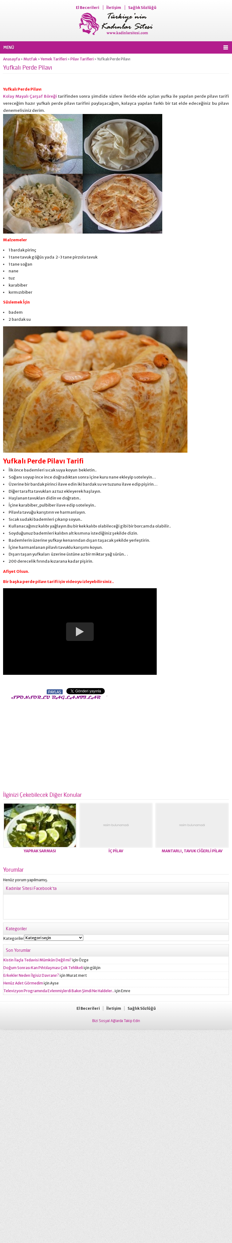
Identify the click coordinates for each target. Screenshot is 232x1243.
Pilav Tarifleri (82, 59)
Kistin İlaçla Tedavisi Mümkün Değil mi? (37, 960)
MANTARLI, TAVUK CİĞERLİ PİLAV (192, 851)
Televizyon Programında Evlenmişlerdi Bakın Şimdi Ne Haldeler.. (58, 990)
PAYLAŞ (54, 692)
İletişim (113, 7)
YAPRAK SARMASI (40, 851)
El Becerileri (87, 7)
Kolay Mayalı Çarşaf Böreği (30, 96)
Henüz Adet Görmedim (23, 983)
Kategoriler (13, 938)
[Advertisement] (54, 744)
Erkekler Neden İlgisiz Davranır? (31, 975)
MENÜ (8, 47)
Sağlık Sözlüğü (142, 7)
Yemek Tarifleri (54, 59)
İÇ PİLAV (115, 851)
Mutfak (30, 59)
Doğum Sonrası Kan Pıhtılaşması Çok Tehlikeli (43, 967)
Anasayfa (11, 59)
